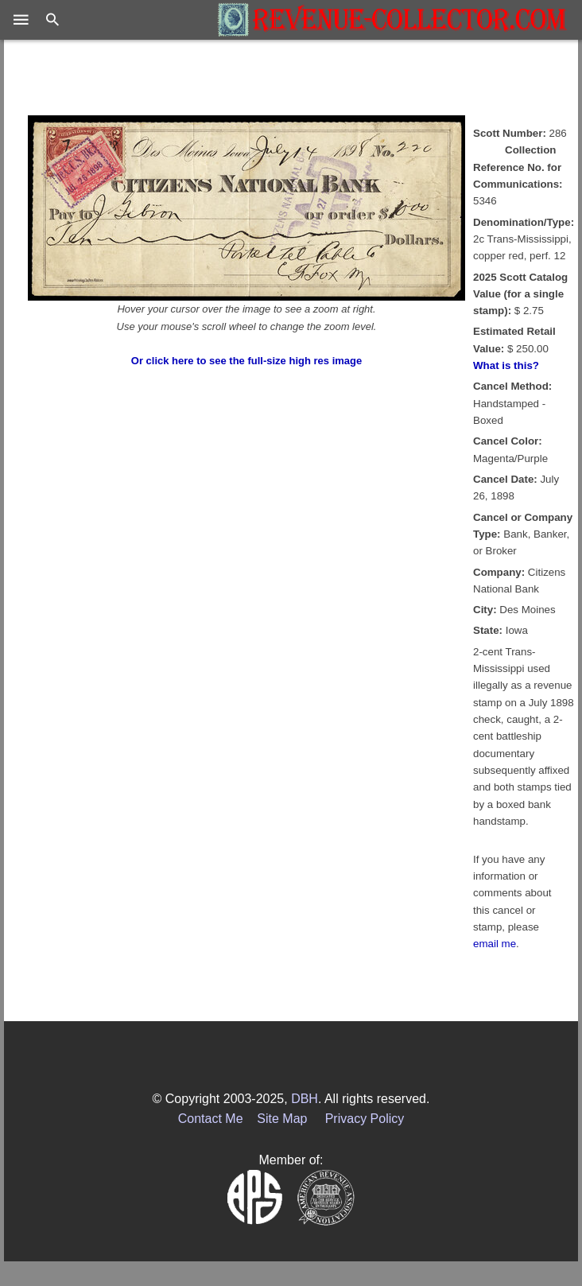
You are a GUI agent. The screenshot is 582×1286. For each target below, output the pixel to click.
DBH (304, 1098)
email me (494, 944)
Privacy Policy (365, 1118)
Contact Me (210, 1118)
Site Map (282, 1118)
